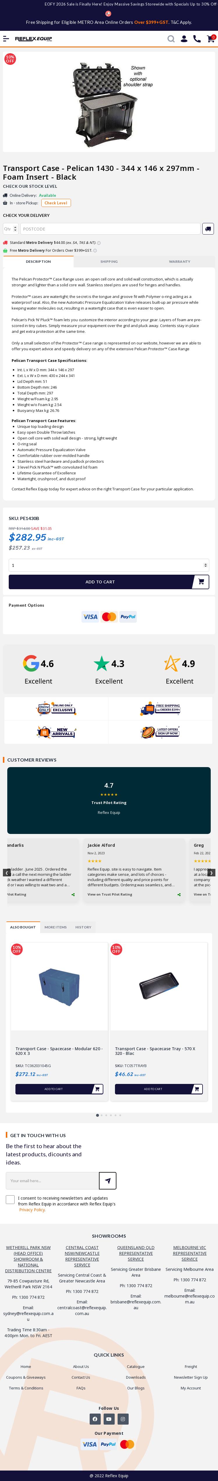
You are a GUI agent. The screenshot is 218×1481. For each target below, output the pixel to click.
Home (26, 1366)
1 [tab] (97, 1115)
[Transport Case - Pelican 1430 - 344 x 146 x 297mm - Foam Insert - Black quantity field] (109, 565)
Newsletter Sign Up (191, 1377)
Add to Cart (147, 582)
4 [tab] (111, 1115)
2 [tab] (101, 1115)
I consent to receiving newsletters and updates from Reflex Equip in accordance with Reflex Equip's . (61, 1203)
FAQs (81, 1388)
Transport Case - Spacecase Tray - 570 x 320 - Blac (155, 1051)
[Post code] (110, 229)
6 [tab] (120, 1115)
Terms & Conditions (26, 1388)
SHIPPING (108, 261)
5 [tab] (115, 1115)
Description (38, 261)
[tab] (38, 261)
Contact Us (81, 1377)
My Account (191, 1388)
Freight (191, 1366)
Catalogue (136, 1366)
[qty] (11, 229)
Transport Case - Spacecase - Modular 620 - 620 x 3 (59, 1051)
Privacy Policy (32, 1209)
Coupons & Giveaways (26, 1377)
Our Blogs (136, 1388)
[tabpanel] (59, 1021)
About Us (81, 1366)
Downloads (136, 1377)
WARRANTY (179, 261)
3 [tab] (106, 1115)
